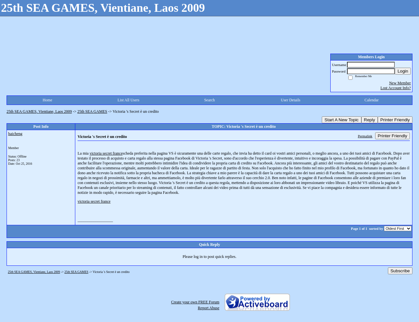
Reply (369, 119)
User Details (291, 100)
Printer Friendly (395, 119)
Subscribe (400, 270)
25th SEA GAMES (92, 111)
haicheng (15, 133)
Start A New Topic (341, 119)
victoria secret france (106, 153)
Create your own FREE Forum (195, 302)
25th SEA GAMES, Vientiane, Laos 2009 (39, 111)
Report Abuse (208, 308)
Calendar (372, 100)
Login (402, 71)
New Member (400, 83)
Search (209, 100)
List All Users (128, 100)
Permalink (365, 136)
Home (47, 100)
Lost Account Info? (395, 88)
